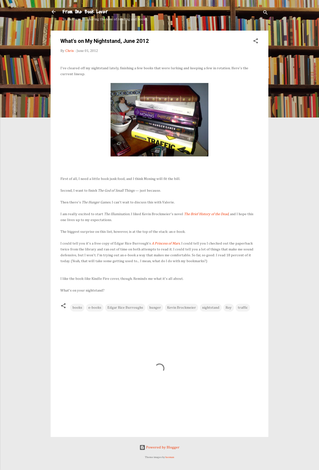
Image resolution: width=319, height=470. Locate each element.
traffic (243, 307)
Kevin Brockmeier (181, 307)
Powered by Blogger (159, 447)
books (77, 307)
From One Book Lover (85, 12)
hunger (155, 307)
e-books (94, 307)
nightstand (210, 307)
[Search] (265, 13)
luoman (169, 457)
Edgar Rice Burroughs (125, 307)
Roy (229, 307)
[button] (256, 42)
